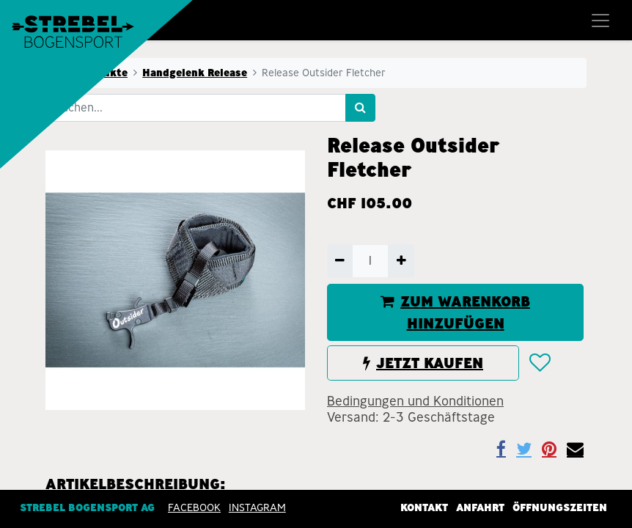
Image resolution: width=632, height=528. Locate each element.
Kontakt (424, 506)
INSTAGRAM (257, 506)
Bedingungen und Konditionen (415, 401)
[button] (539, 363)
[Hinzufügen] (401, 261)
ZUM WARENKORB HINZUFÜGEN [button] (455, 312)
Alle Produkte (91, 72)
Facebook (194, 506)
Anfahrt (480, 506)
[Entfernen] (340, 261)
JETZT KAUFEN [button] (423, 363)
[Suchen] (360, 108)
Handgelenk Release (194, 72)
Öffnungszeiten (559, 506)
